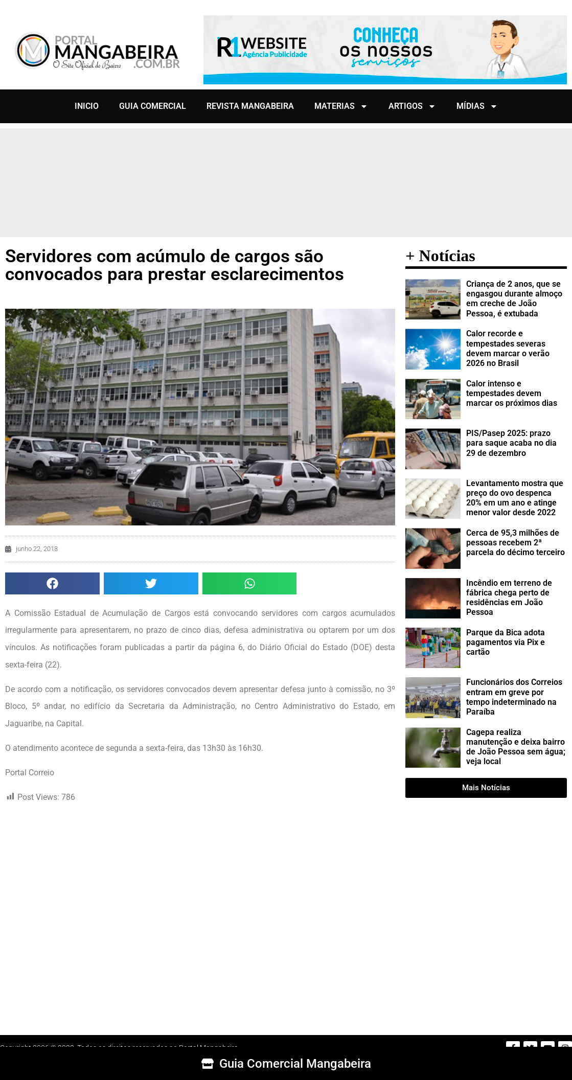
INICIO (87, 106)
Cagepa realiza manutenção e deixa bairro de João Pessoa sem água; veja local (515, 747)
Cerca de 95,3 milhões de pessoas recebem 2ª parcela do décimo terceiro (515, 542)
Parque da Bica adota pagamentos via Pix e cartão (505, 642)
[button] (52, 583)
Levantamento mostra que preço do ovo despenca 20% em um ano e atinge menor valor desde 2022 (514, 498)
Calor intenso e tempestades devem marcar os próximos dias (511, 393)
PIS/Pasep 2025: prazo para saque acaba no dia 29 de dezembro (511, 442)
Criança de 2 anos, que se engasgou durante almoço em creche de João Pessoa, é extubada (514, 298)
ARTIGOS (412, 106)
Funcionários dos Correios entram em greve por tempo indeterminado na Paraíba (514, 697)
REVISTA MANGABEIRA (250, 106)
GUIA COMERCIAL (152, 106)
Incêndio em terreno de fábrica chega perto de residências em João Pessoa (509, 597)
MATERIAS (341, 106)
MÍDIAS (477, 106)
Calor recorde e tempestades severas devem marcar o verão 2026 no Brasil (508, 348)
